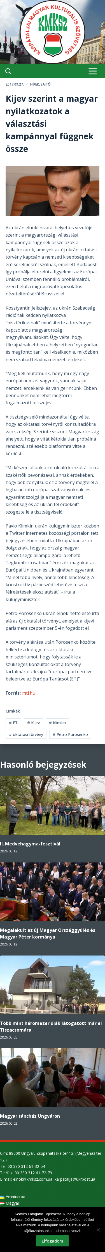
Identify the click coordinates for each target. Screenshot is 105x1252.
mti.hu (28, 693)
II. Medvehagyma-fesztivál (30, 844)
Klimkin (57, 722)
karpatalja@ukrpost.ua (75, 1179)
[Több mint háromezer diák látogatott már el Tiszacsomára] (52, 985)
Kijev (33, 722)
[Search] (8, 71)
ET (13, 722)
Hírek (34, 84)
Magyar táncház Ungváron (30, 1116)
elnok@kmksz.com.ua (32, 1179)
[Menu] (93, 71)
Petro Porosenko (70, 734)
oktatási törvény (26, 734)
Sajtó (46, 84)
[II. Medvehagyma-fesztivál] (52, 805)
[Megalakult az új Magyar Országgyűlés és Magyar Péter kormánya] (52, 891)
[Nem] (98, 1229)
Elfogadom (52, 1241)
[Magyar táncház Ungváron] (52, 1077)
